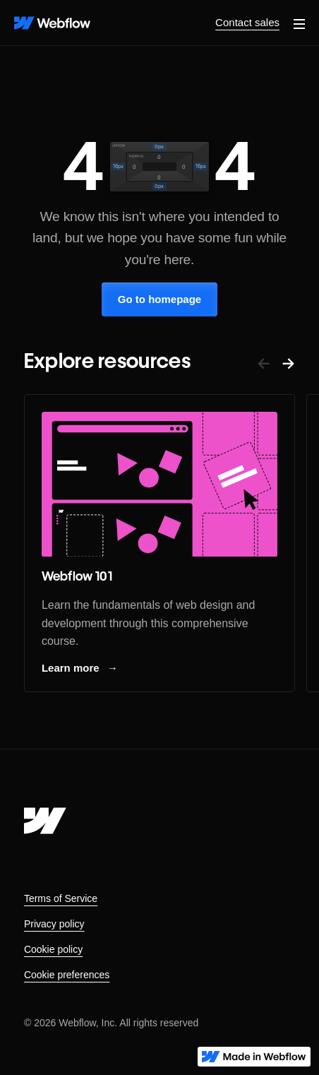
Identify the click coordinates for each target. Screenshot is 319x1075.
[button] (299, 22)
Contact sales (247, 22)
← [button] (263, 363)
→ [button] (288, 363)
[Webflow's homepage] (45, 821)
